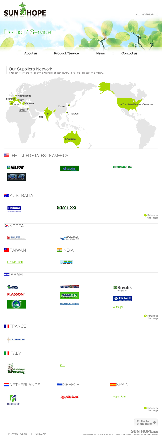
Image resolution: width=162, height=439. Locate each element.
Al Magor (118, 307)
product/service (66, 54)
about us (31, 54)
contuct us (130, 54)
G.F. (62, 365)
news (100, 54)
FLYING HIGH (15, 262)
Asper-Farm (119, 396)
